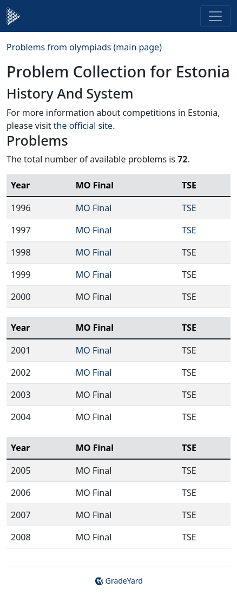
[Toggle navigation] (215, 16)
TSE (189, 208)
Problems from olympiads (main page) (84, 47)
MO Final (94, 208)
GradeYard (118, 581)
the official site (83, 126)
